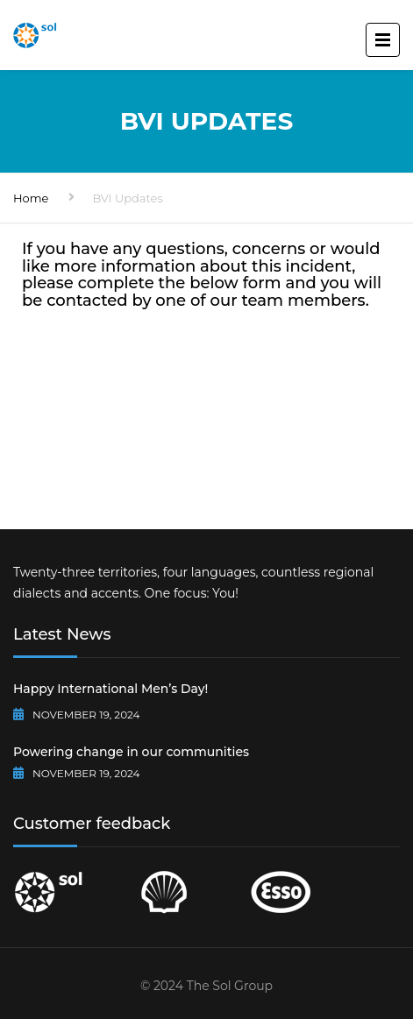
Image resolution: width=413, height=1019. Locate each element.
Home (30, 198)
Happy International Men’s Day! (110, 689)
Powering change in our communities (131, 752)
